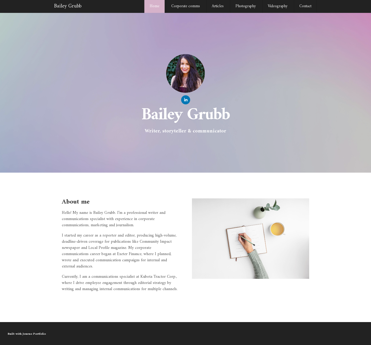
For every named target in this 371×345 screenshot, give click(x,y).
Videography (278, 6)
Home (154, 6)
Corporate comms (185, 6)
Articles (218, 6)
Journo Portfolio (34, 334)
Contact (305, 6)
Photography (245, 6)
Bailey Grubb (67, 6)
